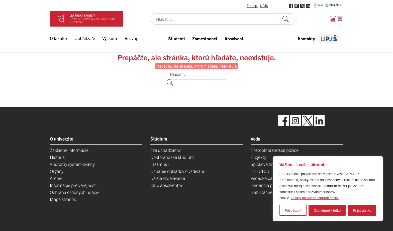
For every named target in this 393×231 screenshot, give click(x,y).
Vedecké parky (264, 178)
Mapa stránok (63, 199)
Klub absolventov (166, 185)
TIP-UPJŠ (260, 171)
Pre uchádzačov (165, 150)
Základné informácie (69, 150)
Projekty (258, 157)
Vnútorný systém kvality (72, 164)
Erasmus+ (159, 164)
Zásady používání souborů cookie (315, 197)
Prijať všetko (362, 210)
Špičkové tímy (264, 164)
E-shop (252, 5)
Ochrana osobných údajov (74, 192)
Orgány (56, 171)
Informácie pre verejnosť (73, 185)
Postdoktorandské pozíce (275, 150)
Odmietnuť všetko (327, 210)
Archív (56, 178)
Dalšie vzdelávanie (167, 178)
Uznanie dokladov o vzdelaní (177, 171)
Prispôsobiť (293, 210)
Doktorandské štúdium (172, 157)
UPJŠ (264, 5)
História (57, 157)
